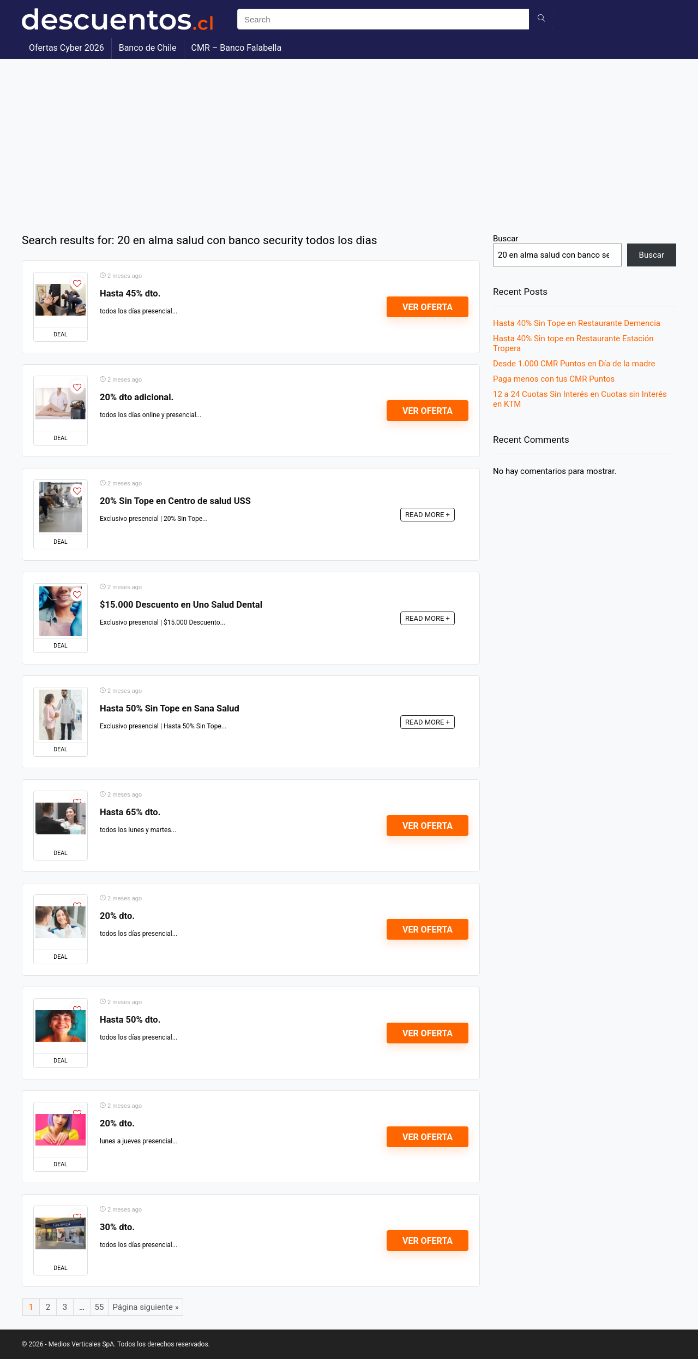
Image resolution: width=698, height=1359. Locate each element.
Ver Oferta (427, 307)
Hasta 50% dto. (130, 1019)
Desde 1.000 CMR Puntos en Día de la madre (574, 364)
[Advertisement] (349, 140)
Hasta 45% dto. (130, 293)
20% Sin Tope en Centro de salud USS (175, 501)
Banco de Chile (148, 48)
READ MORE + (427, 515)
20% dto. (117, 916)
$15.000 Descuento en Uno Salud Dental (181, 605)
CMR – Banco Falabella (236, 48)
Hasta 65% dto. (130, 812)
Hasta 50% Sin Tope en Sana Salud (169, 708)
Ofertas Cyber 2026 (66, 48)
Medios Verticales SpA (81, 1344)
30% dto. (117, 1227)
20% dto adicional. (136, 397)
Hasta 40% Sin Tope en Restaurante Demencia (576, 323)
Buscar (505, 239)
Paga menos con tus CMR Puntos (554, 379)
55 (99, 1307)
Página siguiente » (145, 1307)
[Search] (541, 19)
